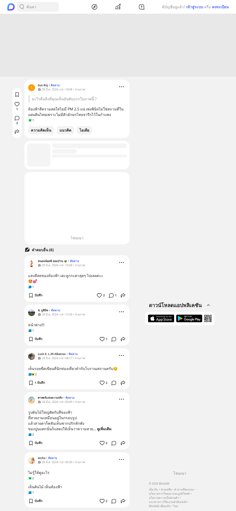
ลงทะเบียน (220, 6)
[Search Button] (21, 6)
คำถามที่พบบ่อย (183, 489)
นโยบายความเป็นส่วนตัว (164, 498)
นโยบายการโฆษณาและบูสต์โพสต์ (169, 494)
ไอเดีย (84, 130)
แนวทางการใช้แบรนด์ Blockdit (168, 502)
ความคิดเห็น (41, 130)
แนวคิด (65, 130)
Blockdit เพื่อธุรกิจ (160, 506)
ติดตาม (55, 86)
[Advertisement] (118, 46)
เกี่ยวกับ (153, 489)
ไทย (175, 506)
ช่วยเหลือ (166, 489)
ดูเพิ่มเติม (104, 429)
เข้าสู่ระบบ (194, 6)
